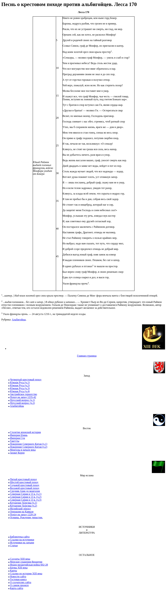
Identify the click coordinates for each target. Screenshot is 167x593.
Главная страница (87, 355)
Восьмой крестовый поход (24, 488)
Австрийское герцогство (23, 394)
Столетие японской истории (25, 432)
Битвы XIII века (19, 567)
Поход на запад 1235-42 (23, 397)
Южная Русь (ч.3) (20, 388)
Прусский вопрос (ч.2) (22, 403)
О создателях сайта (20, 582)
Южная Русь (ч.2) (20, 385)
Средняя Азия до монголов (25, 491)
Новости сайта (18, 576)
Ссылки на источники (22, 539)
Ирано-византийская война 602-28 (29, 564)
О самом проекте (19, 585)
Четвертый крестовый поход (25, 379)
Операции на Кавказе (22, 511)
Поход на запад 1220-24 (23, 514)
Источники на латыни (22, 542)
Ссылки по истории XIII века (26, 573)
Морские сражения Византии (26, 561)
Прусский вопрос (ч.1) (22, 400)
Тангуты (14, 441)
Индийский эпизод (20, 508)
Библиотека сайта (20, 536)
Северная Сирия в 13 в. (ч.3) (25, 499)
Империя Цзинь (19, 435)
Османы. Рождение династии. (26, 517)
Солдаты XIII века (20, 558)
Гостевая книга (18, 579)
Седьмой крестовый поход (24, 485)
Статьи (14, 545)
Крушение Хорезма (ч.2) (23, 505)
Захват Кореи (17, 452)
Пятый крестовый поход (23, 479)
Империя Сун (17, 438)
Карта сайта (16, 588)
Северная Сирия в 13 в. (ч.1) (25, 494)
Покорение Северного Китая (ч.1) (28, 444)
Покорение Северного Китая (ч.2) (28, 446)
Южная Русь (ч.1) (20, 382)
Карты (13, 570)
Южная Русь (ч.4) (20, 391)
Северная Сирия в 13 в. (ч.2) (25, 497)
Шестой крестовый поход (24, 482)
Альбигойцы (19, 319)
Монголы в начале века (23, 449)
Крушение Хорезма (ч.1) (23, 502)
